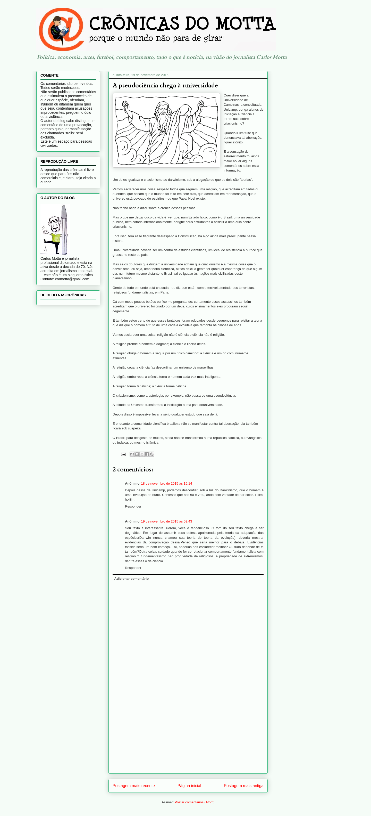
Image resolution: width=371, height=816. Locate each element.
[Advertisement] (188, 737)
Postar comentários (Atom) (195, 802)
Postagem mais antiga (244, 786)
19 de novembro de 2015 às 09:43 (166, 521)
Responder (133, 506)
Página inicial (189, 786)
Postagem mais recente (134, 786)
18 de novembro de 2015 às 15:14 (166, 483)
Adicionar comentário (131, 579)
